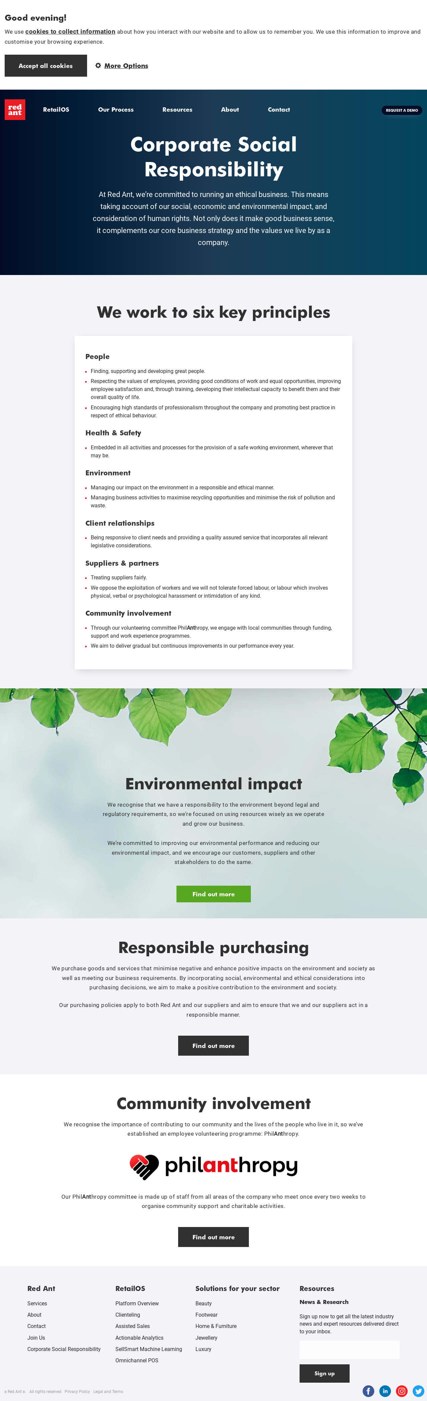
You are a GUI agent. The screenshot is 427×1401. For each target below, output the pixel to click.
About (230, 109)
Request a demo (402, 110)
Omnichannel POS (136, 1360)
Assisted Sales (132, 1326)
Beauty (203, 1303)
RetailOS (56, 109)
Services (37, 1303)
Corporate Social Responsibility (64, 1349)
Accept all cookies (46, 65)
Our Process (116, 109)
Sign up (325, 1373)
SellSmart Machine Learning (148, 1349)
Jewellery (206, 1338)
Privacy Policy (77, 1391)
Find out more (213, 894)
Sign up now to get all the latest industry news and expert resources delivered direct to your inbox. (349, 1324)
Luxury (203, 1349)
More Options (121, 65)
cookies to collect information (70, 31)
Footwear (206, 1315)
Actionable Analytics (139, 1338)
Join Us (36, 1338)
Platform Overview (137, 1303)
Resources (177, 109)
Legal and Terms (108, 1391)
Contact (279, 109)
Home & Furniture (216, 1326)
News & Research (324, 1301)
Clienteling (127, 1315)
